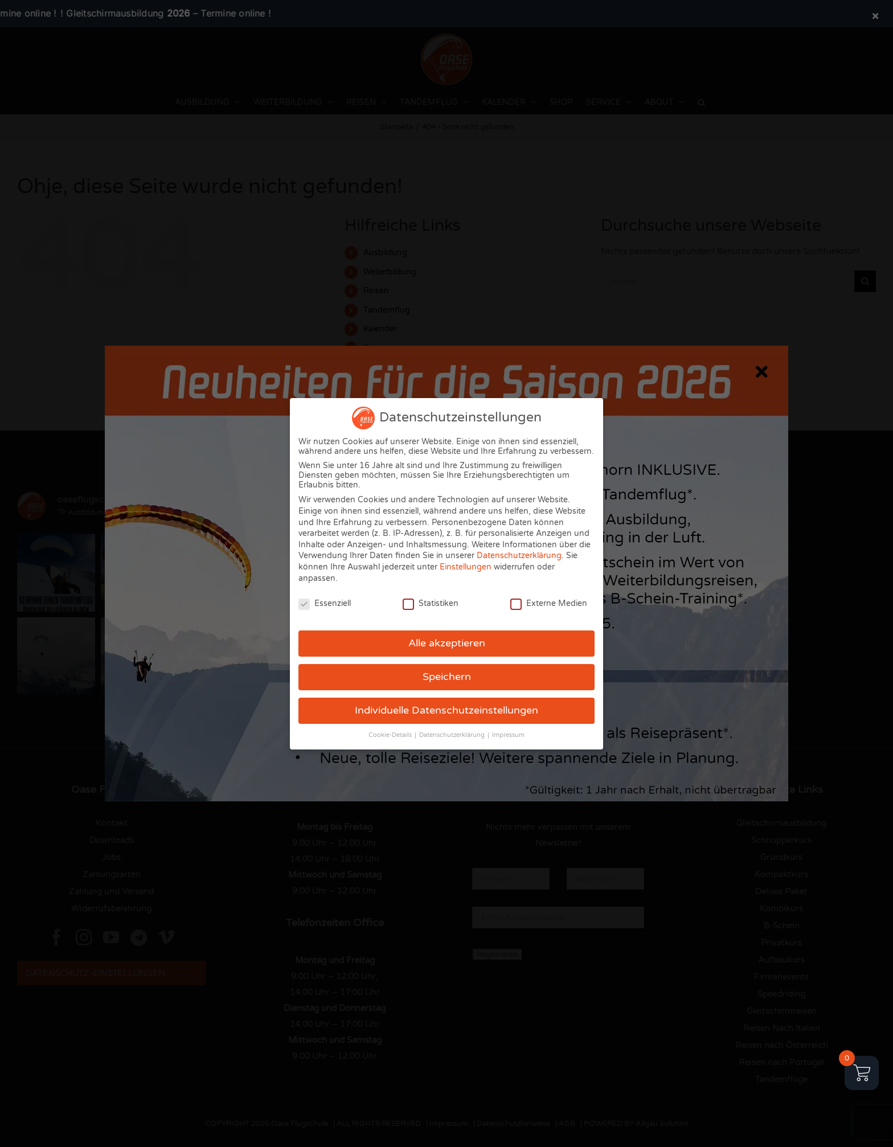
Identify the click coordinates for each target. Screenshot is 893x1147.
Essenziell (324, 603)
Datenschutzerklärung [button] (452, 735)
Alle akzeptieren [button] (446, 643)
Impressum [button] (508, 735)
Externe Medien (548, 603)
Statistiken (430, 603)
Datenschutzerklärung (519, 555)
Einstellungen (465, 567)
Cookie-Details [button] (390, 735)
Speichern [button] (447, 677)
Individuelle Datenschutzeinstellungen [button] (446, 710)
